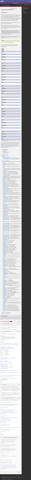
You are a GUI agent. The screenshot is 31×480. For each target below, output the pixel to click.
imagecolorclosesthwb (6, 190)
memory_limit (7, 42)
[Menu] (30, 1)
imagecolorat (5, 185)
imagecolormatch (5, 196)
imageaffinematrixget (6, 176)
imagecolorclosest (5, 186)
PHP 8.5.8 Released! (15, 3)
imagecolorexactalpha (6, 194)
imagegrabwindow (5, 264)
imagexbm (4, 306)
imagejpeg (4, 268)
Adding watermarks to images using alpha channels (10, 157)
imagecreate (5, 216)
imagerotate (4, 282)
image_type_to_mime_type (7, 168)
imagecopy (4, 209)
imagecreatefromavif (6, 217)
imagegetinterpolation (6, 261)
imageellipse (5, 242)
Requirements (5, 150)
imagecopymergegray (6, 211)
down (2, 331)
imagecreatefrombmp (6, 218)
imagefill (4, 243)
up (1, 384)
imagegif (4, 262)
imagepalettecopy (5, 274)
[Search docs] (28, 1)
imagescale (4, 285)
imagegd (4, 258)
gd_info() (11, 145)
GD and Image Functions (5, 160)
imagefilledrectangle (6, 247)
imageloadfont (5, 272)
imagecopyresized (5, 215)
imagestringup (5, 295)
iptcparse (4, 308)
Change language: (12, 8)
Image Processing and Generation (6, 5)
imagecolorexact (5, 193)
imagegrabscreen (5, 263)
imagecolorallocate (6, 183)
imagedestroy (5, 241)
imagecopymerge (5, 210)
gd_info (4, 161)
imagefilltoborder (5, 248)
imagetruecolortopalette (6, 298)
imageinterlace (5, 265)
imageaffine (4, 172)
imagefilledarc (5, 244)
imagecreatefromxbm (6, 234)
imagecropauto (5, 238)
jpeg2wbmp (4, 309)
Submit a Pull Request (14, 317)
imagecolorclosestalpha (6, 188)
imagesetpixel (5, 290)
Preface (2, 4)
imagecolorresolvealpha (6, 200)
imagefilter (4, 249)
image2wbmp (5, 171)
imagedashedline (5, 240)
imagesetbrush (5, 287)
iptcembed (4, 307)
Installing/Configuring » (27, 4)
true (2, 55)
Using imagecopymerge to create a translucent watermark (11, 158)
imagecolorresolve (5, 198)
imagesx (4, 296)
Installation (4, 151)
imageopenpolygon (5, 273)
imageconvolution (5, 207)
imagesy (4, 297)
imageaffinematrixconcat (6, 174)
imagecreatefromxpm (6, 235)
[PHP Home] (2, 1)
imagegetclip (5, 260)
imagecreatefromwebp (6, 232)
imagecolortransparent (6, 206)
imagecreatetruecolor (6, 236)
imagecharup (5, 182)
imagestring (4, 294)
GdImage (3, 312)
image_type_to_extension (6, 166)
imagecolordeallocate (6, 192)
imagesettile (5, 293)
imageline (4, 271)
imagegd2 (4, 259)
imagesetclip (5, 288)
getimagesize (5, 163)
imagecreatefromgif (6, 225)
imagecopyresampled (6, 213)
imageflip (4, 250)
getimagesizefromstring (6, 164)
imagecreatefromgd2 (6, 221)
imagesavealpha (5, 283)
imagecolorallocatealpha (6, 184)
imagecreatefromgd (6, 219)
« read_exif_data (20, 4)
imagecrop (4, 237)
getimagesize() (7, 36)
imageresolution (5, 281)
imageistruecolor (5, 266)
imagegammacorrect (6, 256)
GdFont (3, 313)
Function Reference (6, 4)
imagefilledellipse (5, 245)
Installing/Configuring (5, 149)
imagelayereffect (5, 269)
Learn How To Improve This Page (5, 317)
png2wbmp (4, 310)
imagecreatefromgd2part (6, 223)
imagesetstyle (5, 291)
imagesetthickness (5, 292)
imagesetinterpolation (6, 289)
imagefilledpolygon (6, 246)
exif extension (6, 25)
